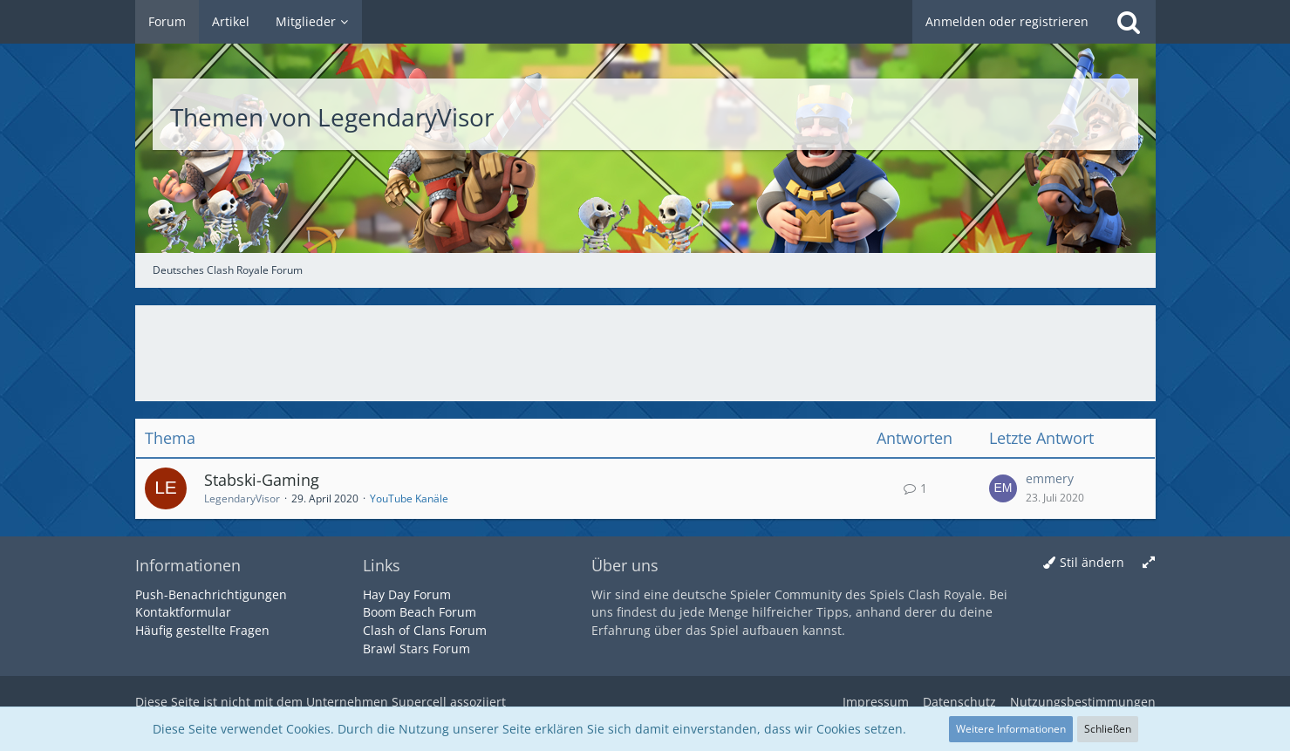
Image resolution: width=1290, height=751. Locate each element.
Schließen (1107, 728)
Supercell (419, 701)
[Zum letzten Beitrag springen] (1003, 488)
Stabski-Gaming (261, 479)
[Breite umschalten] (1149, 563)
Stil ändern (1092, 562)
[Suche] (1129, 22)
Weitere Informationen (1011, 728)
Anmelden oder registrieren (1007, 21)
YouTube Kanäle (409, 498)
